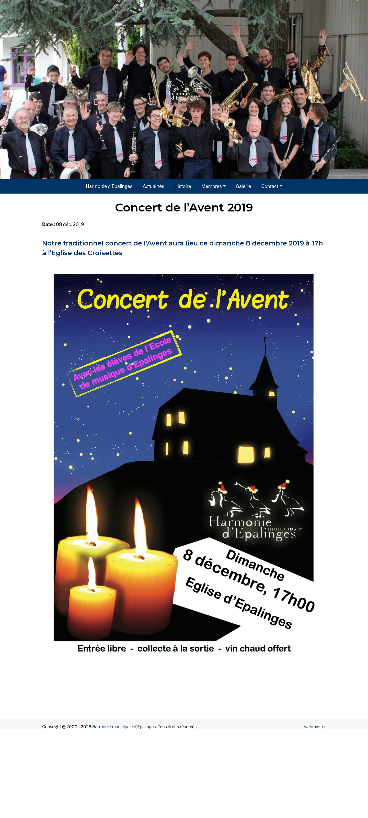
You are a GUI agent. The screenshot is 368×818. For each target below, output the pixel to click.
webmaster (315, 726)
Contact (269, 186)
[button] (27, 89)
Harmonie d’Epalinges (109, 186)
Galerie (243, 186)
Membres (211, 186)
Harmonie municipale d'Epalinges (124, 726)
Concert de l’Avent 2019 (184, 207)
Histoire (182, 186)
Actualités (153, 186)
